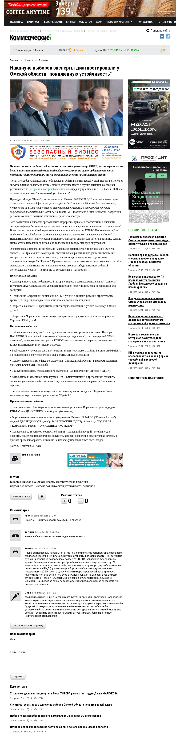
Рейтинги (79, 31)
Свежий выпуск (18, 31)
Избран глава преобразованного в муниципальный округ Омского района (55, 717)
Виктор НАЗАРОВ (33, 483)
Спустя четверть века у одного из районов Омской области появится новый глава (61, 706)
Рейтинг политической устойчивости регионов (64, 487)
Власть (50, 483)
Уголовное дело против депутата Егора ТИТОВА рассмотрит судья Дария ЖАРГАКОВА (64, 695)
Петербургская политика (72, 483)
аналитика (26, 487)
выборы (15, 483)
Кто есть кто (44, 31)
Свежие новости (142, 231)
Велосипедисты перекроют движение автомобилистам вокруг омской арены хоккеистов (149, 321)
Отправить (19, 678)
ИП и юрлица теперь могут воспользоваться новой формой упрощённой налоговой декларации (148, 359)
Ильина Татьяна (31, 456)
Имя (12, 640)
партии (14, 487)
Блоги (89, 31)
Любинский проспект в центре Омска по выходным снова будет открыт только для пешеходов (149, 242)
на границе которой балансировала (50, 190)
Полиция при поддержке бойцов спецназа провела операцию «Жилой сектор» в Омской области (148, 262)
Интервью (57, 31)
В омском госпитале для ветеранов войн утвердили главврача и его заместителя (146, 339)
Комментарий (18, 653)
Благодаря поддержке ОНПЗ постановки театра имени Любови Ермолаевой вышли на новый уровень (147, 283)
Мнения (68, 31)
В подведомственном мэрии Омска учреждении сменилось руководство (147, 303)
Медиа (31, 31)
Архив (98, 31)
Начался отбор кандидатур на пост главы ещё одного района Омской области (59, 728)
